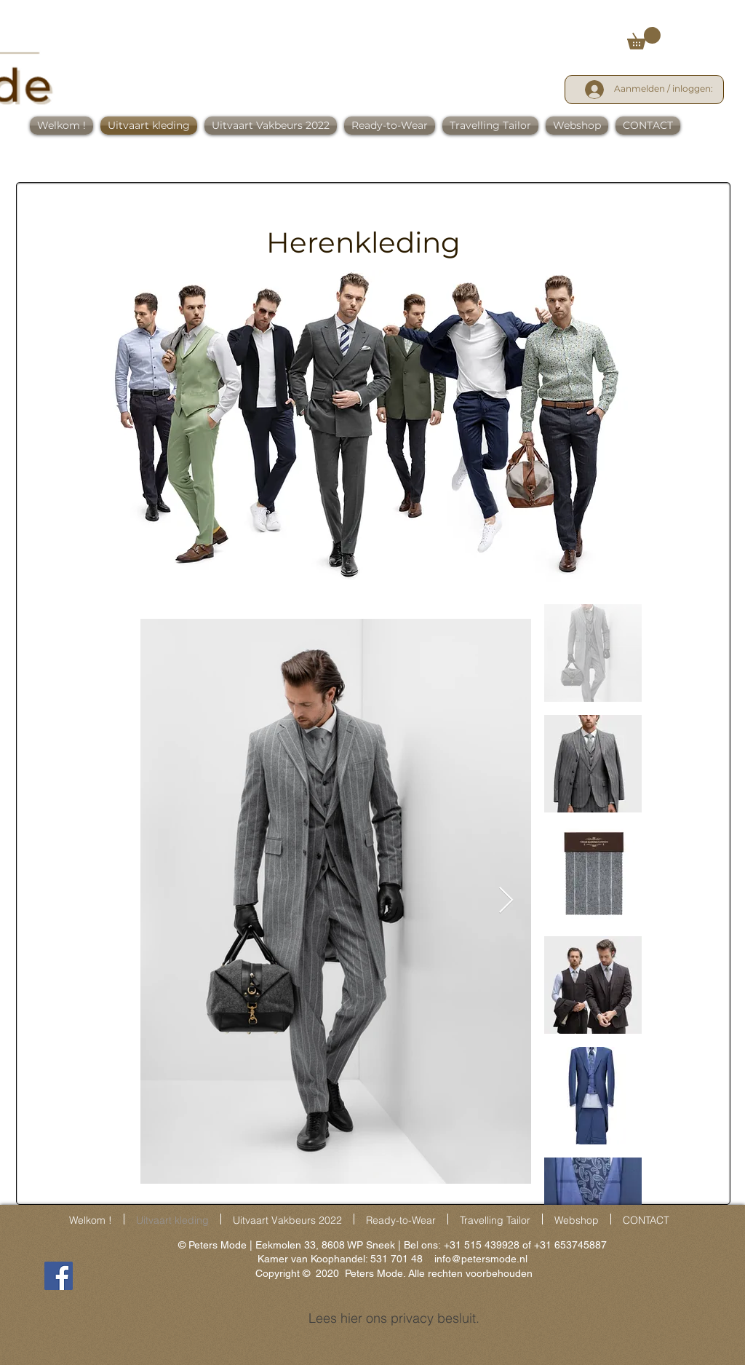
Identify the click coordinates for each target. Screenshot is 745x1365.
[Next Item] (506, 901)
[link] (644, 38)
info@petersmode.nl (480, 1259)
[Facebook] (58, 1276)
